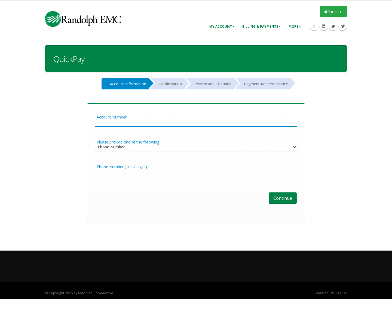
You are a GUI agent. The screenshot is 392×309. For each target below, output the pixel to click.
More (295, 26)
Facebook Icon (314, 26)
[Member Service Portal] (83, 19)
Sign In (333, 11)
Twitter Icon (333, 26)
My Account (222, 26)
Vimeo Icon (343, 26)
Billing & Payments (261, 26)
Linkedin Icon (324, 26)
